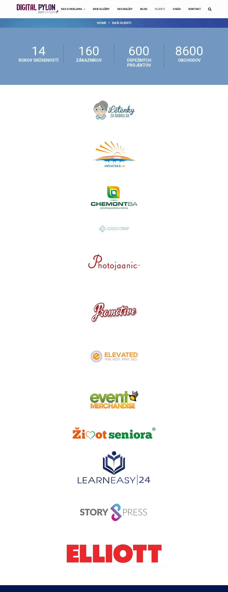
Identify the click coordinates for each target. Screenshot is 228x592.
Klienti (160, 9)
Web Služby (101, 9)
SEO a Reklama (71, 9)
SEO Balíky (125, 9)
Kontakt (194, 9)
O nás (177, 9)
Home (101, 23)
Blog (143, 9)
